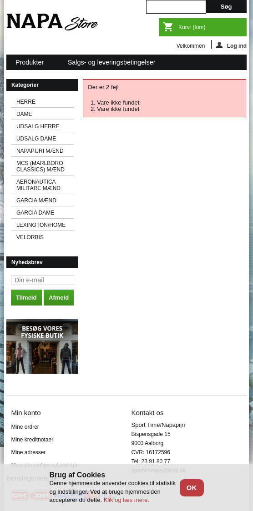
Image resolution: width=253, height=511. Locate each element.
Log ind (231, 45)
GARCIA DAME (35, 213)
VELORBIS (30, 237)
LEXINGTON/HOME (41, 225)
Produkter (30, 64)
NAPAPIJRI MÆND (40, 151)
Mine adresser (28, 452)
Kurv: (191, 27)
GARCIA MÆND (36, 200)
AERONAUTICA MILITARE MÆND (38, 185)
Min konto (25, 412)
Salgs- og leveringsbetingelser (112, 62)
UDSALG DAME (36, 138)
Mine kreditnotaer (32, 439)
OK (192, 487)
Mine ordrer (25, 427)
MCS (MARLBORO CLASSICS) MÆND (40, 166)
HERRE (25, 102)
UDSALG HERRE (38, 126)
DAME (24, 114)
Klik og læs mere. (126, 499)
